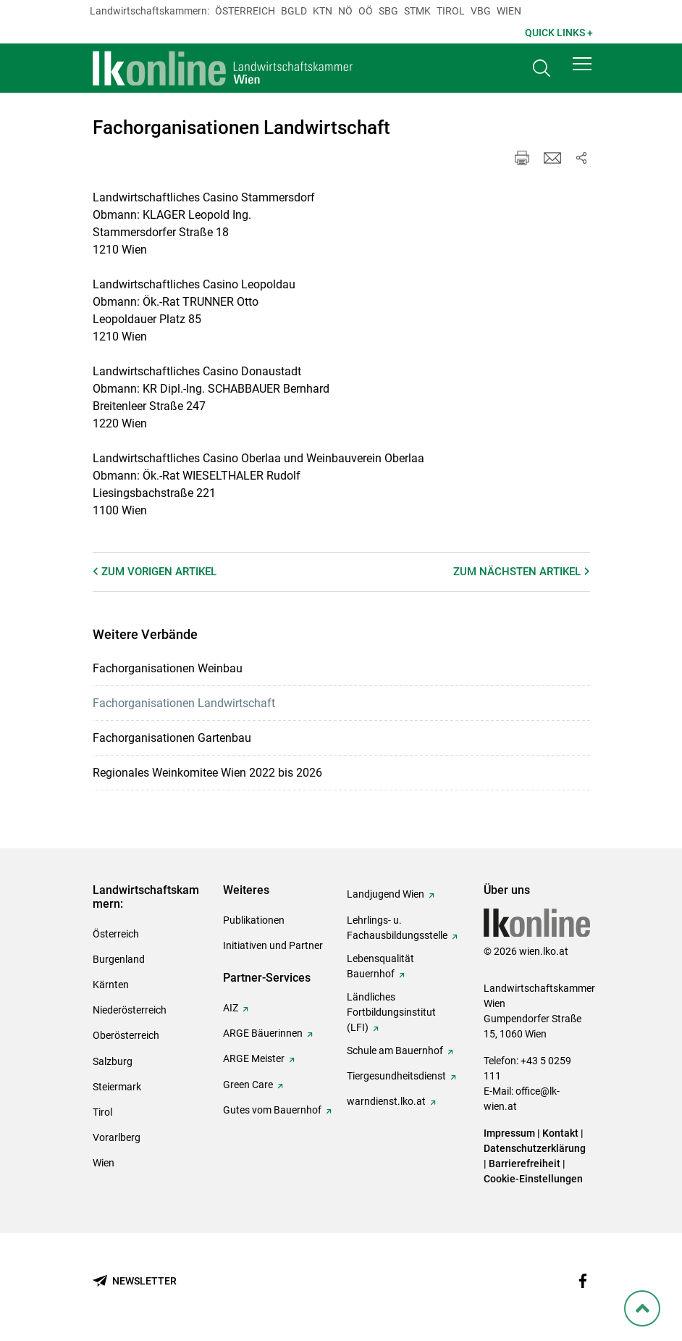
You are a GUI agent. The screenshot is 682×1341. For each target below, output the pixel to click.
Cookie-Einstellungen (533, 1179)
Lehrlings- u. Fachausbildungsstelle (397, 927)
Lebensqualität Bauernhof (380, 966)
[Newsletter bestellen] (135, 1281)
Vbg (481, 11)
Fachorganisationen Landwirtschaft (184, 703)
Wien (509, 11)
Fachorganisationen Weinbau (168, 668)
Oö (365, 11)
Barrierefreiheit (524, 1163)
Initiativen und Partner (273, 945)
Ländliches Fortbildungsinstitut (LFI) (391, 1012)
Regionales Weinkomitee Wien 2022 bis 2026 (207, 773)
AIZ (230, 1008)
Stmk (417, 11)
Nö (345, 11)
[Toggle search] (541, 70)
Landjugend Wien (385, 894)
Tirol (451, 11)
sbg (388, 11)
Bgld (294, 11)
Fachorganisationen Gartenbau (172, 738)
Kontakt (560, 1133)
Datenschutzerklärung (535, 1148)
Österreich (245, 11)
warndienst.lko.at (386, 1101)
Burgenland (119, 959)
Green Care (248, 1084)
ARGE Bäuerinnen (263, 1033)
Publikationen (254, 920)
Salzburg (112, 1061)
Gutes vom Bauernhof (272, 1110)
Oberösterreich (126, 1035)
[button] (582, 67)
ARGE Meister (254, 1058)
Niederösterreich (130, 1010)
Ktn (322, 11)
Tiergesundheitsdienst (396, 1076)
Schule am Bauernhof (395, 1050)
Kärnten (111, 984)
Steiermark (117, 1087)
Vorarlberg (116, 1137)
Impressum (509, 1133)
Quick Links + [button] (559, 32)
